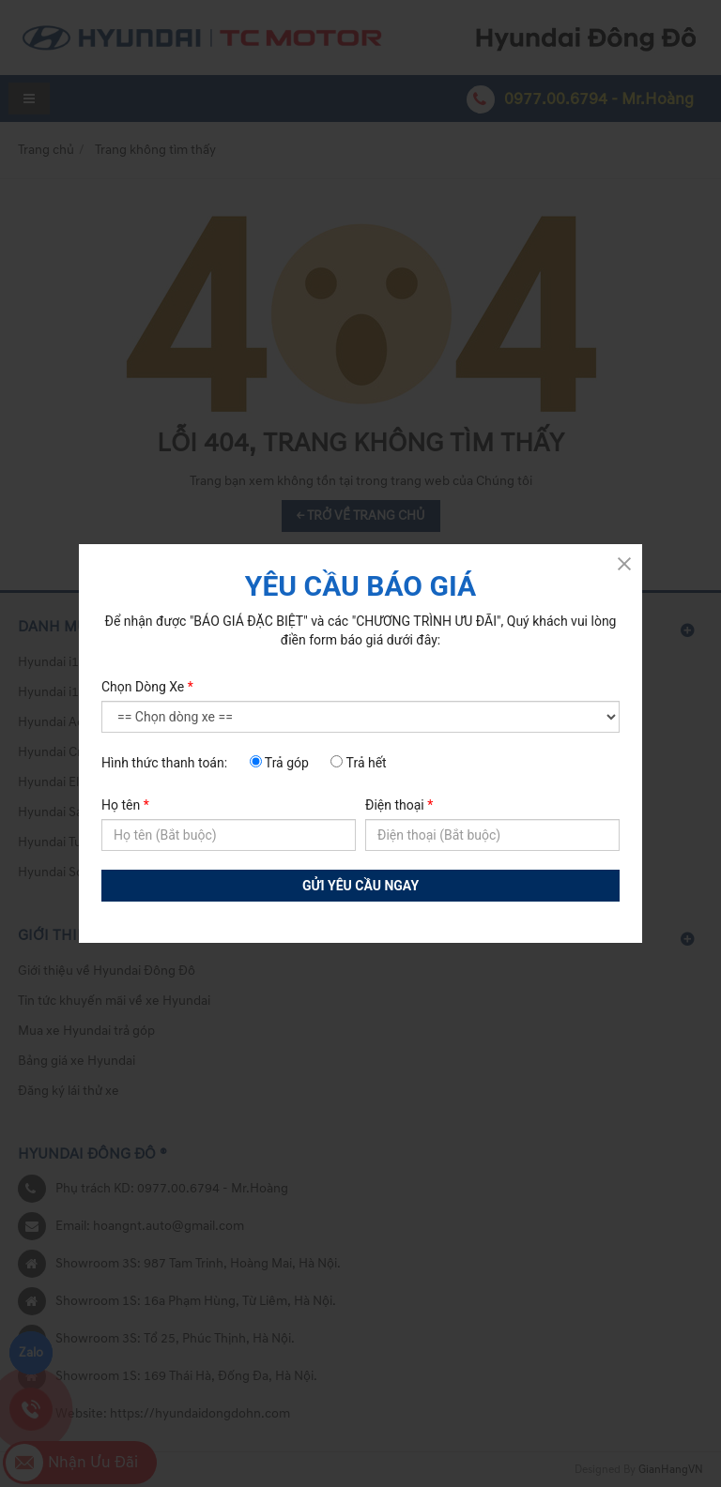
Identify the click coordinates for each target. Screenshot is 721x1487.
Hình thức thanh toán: (164, 762)
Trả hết (358, 762)
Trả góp (279, 762)
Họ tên (125, 804)
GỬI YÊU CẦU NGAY (360, 885)
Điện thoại (399, 804)
